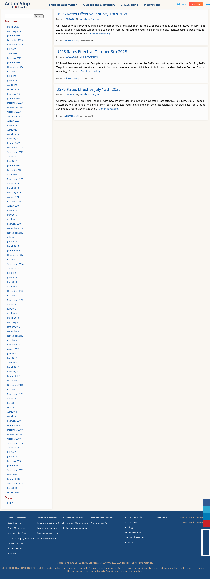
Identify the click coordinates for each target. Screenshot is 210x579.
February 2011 (14, 420)
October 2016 (14, 201)
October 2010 (14, 438)
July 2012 (11, 353)
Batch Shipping (14, 522)
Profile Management (17, 528)
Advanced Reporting (17, 548)
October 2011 (14, 389)
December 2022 (15, 147)
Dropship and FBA (16, 543)
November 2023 (15, 107)
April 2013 (12, 313)
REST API (12, 553)
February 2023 (14, 138)
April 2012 (12, 362)
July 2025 (11, 49)
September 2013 (15, 299)
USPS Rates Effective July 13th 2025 (88, 89)
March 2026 (13, 26)
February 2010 (14, 461)
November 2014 (15, 255)
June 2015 (12, 241)
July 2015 (11, 237)
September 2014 (15, 264)
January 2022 (13, 165)
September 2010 (15, 443)
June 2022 (12, 161)
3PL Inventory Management (75, 522)
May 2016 (12, 214)
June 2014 (12, 277)
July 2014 (11, 273)
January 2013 (13, 326)
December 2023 (15, 102)
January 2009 (13, 478)
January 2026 (13, 35)
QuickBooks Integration (48, 517)
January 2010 (13, 465)
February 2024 (14, 93)
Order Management (17, 517)
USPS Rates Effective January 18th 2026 (92, 14)
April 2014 (12, 286)
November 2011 (15, 384)
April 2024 (12, 84)
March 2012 (13, 367)
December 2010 (15, 429)
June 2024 (12, 80)
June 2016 (12, 210)
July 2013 (11, 308)
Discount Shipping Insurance (21, 538)
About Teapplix (133, 517)
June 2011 (12, 402)
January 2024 (13, 98)
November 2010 (15, 434)
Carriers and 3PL (99, 522)
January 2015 (13, 250)
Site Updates (71, 40)
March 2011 (13, 416)
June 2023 (12, 125)
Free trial (196, 4)
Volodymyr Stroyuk (89, 19)
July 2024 (11, 75)
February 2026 (14, 31)
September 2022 (15, 152)
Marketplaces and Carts (102, 517)
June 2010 (12, 456)
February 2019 (14, 192)
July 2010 (11, 452)
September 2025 (15, 44)
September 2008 (15, 483)
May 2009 (12, 474)
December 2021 (15, 170)
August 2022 (13, 156)
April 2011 (12, 411)
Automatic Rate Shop (17, 533)
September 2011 (15, 393)
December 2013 (15, 290)
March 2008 (13, 492)
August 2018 (13, 196)
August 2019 (13, 183)
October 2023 (14, 111)
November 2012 (15, 335)
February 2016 (14, 223)
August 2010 (13, 447)
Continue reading (101, 33)
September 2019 (15, 178)
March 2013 (13, 317)
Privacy (129, 542)
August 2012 (13, 349)
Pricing (129, 527)
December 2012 (15, 331)
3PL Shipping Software (72, 517)
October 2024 (14, 71)
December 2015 (15, 228)
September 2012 (15, 344)
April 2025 (12, 53)
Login (181, 4)
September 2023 (15, 116)
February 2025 (14, 58)
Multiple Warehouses (47, 538)
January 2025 (13, 62)
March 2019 (13, 187)
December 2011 (15, 380)
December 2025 (15, 40)
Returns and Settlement (48, 522)
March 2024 (13, 89)
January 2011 (13, 425)
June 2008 (12, 487)
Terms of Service (134, 537)
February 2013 (14, 322)
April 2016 (12, 219)
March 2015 (13, 246)
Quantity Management (47, 533)
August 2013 (13, 304)
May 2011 (12, 407)
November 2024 (15, 67)
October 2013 (14, 295)
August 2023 (13, 120)
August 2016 (13, 205)
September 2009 (15, 470)
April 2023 (12, 129)
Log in (10, 502)
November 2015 (15, 232)
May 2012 (12, 358)
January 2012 (13, 376)
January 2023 (13, 143)
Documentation (133, 532)
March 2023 (13, 134)
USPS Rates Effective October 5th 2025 (91, 51)
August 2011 (13, 398)
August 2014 (13, 268)
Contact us (131, 522)
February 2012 (14, 371)
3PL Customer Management (75, 528)
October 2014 (14, 259)
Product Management (47, 528)
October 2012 (14, 340)
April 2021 (12, 174)
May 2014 (12, 281)
